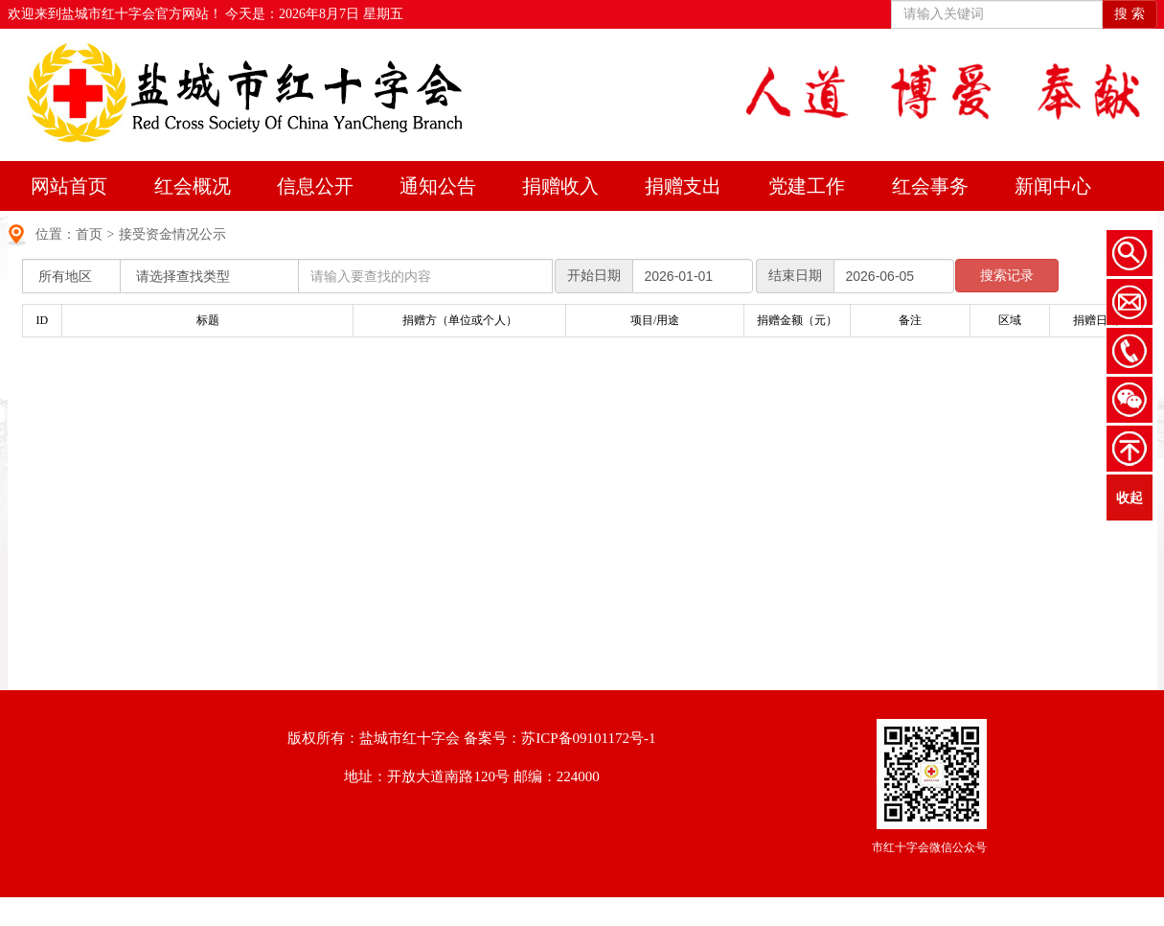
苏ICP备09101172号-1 (588, 738)
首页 (89, 234)
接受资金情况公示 (172, 234)
